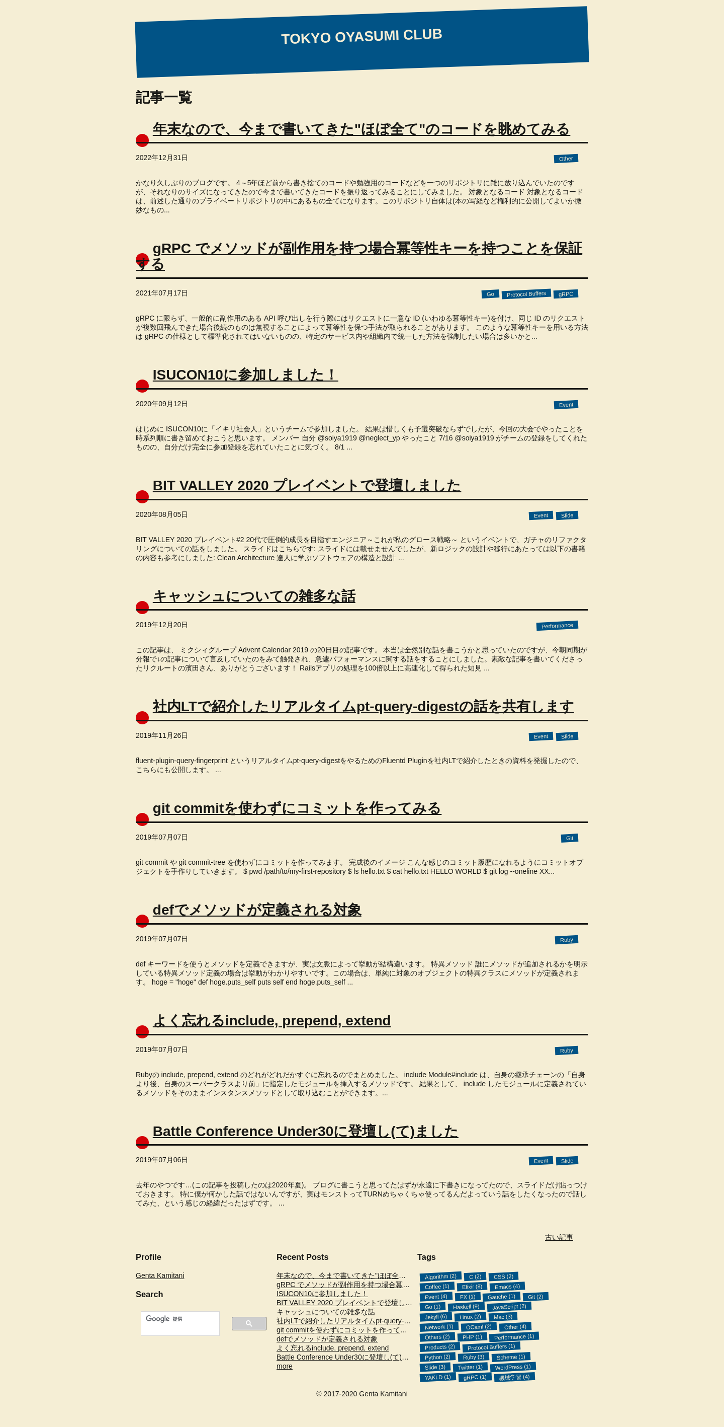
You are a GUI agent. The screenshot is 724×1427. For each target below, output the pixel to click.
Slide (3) (435, 1367)
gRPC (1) (474, 1377)
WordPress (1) (513, 1368)
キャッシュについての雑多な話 (254, 596)
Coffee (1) (437, 1287)
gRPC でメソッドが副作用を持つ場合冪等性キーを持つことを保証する (359, 256)
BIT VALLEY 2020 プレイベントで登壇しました (307, 485)
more (285, 1366)
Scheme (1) (511, 1357)
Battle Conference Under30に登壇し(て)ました (306, 1131)
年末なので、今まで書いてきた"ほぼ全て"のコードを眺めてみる (362, 129)
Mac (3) (503, 1316)
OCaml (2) (479, 1327)
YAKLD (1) (438, 1377)
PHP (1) (472, 1336)
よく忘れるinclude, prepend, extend (272, 1020)
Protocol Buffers (526, 294)
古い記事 (559, 1237)
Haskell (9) (466, 1307)
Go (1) (433, 1307)
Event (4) (436, 1296)
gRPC (565, 293)
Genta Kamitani (160, 1275)
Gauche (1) (502, 1297)
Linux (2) (470, 1316)
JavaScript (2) (509, 1307)
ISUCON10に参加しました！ (245, 375)
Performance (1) (514, 1337)
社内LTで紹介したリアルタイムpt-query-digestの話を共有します (363, 706)
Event (566, 404)
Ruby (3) (473, 1357)
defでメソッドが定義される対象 (257, 910)
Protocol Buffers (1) (491, 1347)
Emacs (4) (507, 1287)
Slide (567, 515)
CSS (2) (504, 1276)
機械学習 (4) (514, 1377)
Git (570, 838)
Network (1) (439, 1327)
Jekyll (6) (436, 1316)
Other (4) (515, 1326)
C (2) (475, 1276)
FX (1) (467, 1297)
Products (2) (440, 1347)
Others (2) (437, 1337)
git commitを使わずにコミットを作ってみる (297, 808)
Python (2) (437, 1357)
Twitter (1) (470, 1367)
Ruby (566, 939)
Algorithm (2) (441, 1277)
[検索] (174, 1318)
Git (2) (536, 1297)
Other (566, 159)
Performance (557, 626)
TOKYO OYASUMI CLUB (361, 36)
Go (490, 294)
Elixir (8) (472, 1286)
